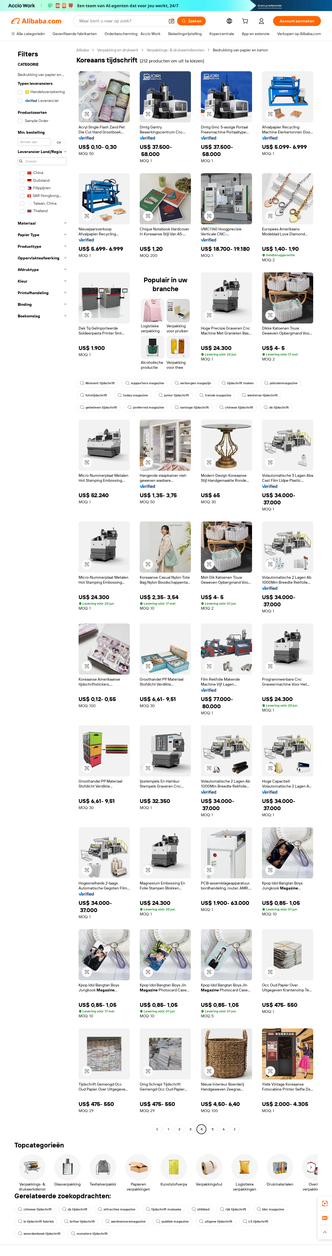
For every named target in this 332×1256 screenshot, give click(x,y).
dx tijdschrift (276, 407)
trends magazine (215, 395)
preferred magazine (146, 407)
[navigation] (42, 590)
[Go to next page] (235, 1129)
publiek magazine (172, 1221)
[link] (325, 1203)
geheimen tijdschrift (98, 407)
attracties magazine (116, 1209)
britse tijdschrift (79, 1221)
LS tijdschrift (255, 1221)
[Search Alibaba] (121, 21)
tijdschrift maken (238, 383)
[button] (171, 21)
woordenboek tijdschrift (39, 1233)
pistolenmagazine (280, 383)
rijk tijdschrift (233, 1209)
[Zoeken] (191, 21)
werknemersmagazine (125, 1221)
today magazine (133, 395)
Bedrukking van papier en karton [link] (240, 50)
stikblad (200, 1209)
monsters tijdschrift (89, 1233)
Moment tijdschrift (97, 383)
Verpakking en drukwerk (117, 50)
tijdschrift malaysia (163, 1209)
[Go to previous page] (157, 1129)
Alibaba (82, 50)
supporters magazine (144, 383)
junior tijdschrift (174, 395)
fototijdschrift (93, 395)
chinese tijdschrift (236, 407)
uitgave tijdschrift (215, 1221)
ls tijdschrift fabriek (36, 1221)
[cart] (246, 22)
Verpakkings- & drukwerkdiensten (175, 50)
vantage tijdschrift (192, 407)
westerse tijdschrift (260, 395)
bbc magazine (270, 1209)
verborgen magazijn (193, 383)
